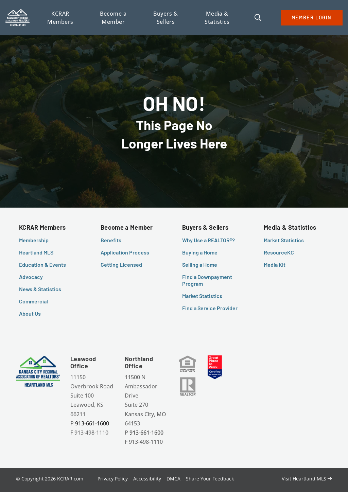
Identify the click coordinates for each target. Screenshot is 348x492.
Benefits (111, 240)
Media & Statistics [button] (217, 17)
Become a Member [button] (113, 17)
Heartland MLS (36, 252)
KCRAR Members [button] (60, 17)
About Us (30, 313)
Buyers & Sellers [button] (165, 17)
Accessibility (147, 478)
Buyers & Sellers (205, 227)
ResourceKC (279, 252)
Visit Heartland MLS (307, 478)
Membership (34, 240)
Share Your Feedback (210, 478)
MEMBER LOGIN (312, 17)
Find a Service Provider (210, 308)
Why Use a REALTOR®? (208, 240)
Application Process (125, 252)
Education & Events (42, 264)
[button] (258, 18)
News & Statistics (40, 289)
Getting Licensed (121, 264)
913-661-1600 (92, 423)
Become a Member (127, 227)
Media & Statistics (290, 227)
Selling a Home (199, 264)
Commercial (33, 301)
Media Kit (274, 264)
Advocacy (31, 277)
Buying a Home (200, 252)
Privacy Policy (113, 478)
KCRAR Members (42, 227)
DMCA (173, 478)
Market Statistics (202, 296)
